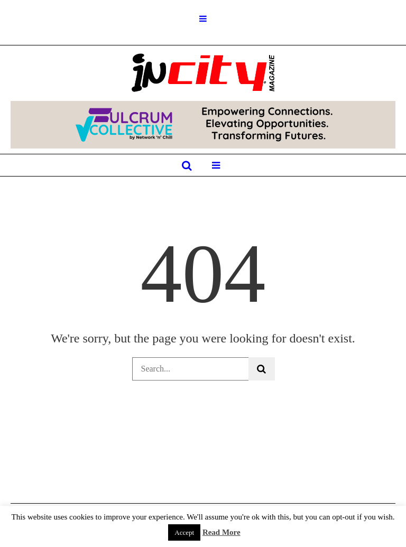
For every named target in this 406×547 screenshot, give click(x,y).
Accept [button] (184, 532)
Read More (221, 532)
